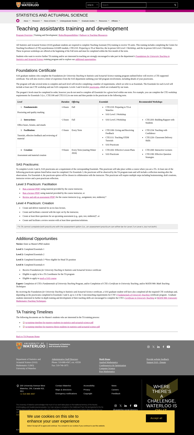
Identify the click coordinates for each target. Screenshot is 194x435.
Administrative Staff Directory (65, 359)
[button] (155, 5)
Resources (102, 35)
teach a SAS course (48, 278)
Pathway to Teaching (88, 35)
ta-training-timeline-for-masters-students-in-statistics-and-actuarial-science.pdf (59, 322)
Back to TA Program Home (28, 336)
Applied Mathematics (108, 362)
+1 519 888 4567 (27, 394)
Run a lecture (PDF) (31, 193)
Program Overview (24, 35)
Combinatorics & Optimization (112, 365)
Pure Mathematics (107, 371)
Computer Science (107, 368)
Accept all (156, 418)
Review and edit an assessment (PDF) (39, 197)
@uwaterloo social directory (125, 410)
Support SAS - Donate (156, 362)
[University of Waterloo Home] (27, 5)
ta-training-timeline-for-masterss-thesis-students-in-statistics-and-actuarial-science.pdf (62, 327)
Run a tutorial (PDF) (31, 189)
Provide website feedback (158, 359)
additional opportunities (85, 59)
